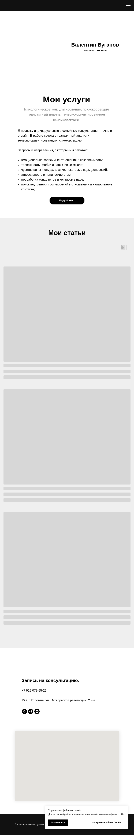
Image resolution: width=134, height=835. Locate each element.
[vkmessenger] (37, 711)
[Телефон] (24, 711)
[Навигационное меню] (128, 5)
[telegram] (30, 711)
